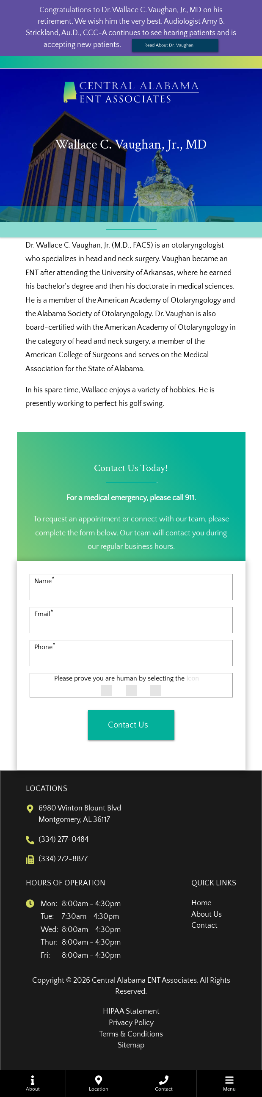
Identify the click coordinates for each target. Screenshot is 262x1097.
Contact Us (128, 725)
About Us (206, 914)
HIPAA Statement (131, 1011)
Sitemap (131, 1045)
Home (201, 903)
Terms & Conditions (131, 1034)
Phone (44, 647)
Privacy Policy (131, 1023)
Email (43, 614)
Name (44, 581)
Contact (204, 925)
